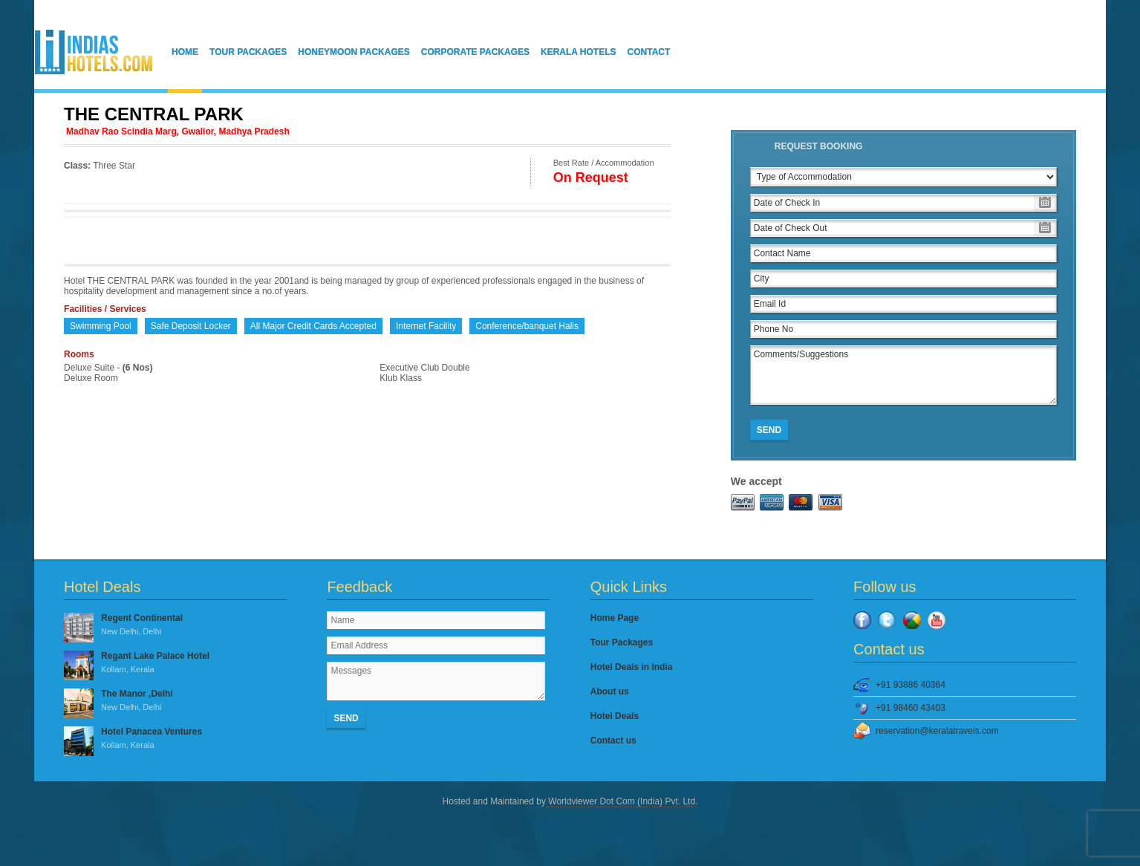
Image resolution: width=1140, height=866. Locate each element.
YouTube (936, 620)
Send (769, 430)
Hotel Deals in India (631, 667)
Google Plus (912, 620)
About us (609, 691)
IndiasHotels (93, 52)
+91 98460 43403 (910, 708)
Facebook (862, 620)
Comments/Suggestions (903, 375)
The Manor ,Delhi (175, 701)
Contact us (613, 740)
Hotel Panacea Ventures (175, 739)
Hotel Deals (614, 716)
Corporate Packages (475, 52)
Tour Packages (248, 52)
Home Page (614, 618)
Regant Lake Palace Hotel (175, 663)
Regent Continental (175, 625)
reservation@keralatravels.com (937, 731)
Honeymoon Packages (353, 52)
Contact (649, 52)
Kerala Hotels (578, 52)
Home (185, 52)
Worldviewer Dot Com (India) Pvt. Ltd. (622, 801)
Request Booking (819, 146)
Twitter (887, 620)
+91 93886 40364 (910, 685)
